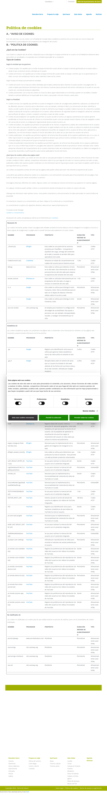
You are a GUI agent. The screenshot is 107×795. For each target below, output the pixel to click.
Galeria (10, 776)
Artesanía (11, 771)
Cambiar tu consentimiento (15, 213)
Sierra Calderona (13, 766)
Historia (10, 761)
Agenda (89, 14)
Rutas (52, 761)
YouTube (29, 461)
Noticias (99, 14)
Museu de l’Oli (72, 784)
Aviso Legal (59, 788)
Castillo (69, 761)
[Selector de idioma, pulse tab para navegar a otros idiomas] (50, 1)
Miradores (70, 771)
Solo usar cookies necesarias (23, 417)
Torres (69, 764)
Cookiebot (54, 218)
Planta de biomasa (73, 781)
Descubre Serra (37, 14)
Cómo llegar (32, 764)
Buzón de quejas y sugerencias (91, 788)
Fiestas (10, 774)
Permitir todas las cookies (84, 417)
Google (28, 287)
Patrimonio (11, 764)
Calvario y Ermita (72, 776)
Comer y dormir (34, 766)
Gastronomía (12, 769)
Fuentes (70, 769)
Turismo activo (54, 766)
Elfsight (28, 246)
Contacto (71, 2)
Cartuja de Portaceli (73, 766)
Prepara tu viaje (53, 14)
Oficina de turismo (35, 761)
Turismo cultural (55, 764)
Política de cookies (71, 788)
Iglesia (69, 779)
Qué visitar (78, 14)
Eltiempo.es (30, 278)
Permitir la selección (53, 417)
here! (27, 792)
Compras (32, 769)
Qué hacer (66, 14)
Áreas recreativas (73, 774)
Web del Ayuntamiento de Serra (89, 2)
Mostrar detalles (89, 411)
